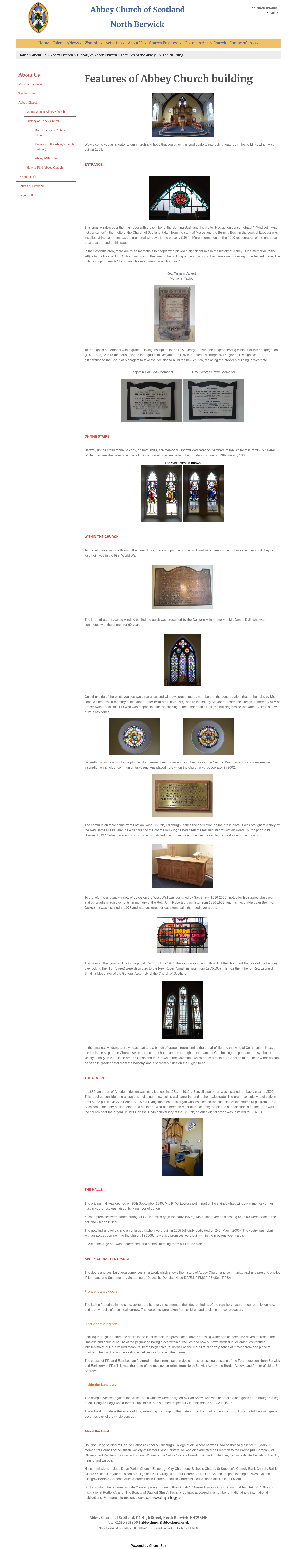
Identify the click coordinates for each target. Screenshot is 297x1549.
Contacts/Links (242, 43)
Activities (114, 43)
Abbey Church (61, 55)
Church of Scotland (31, 186)
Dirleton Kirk (27, 176)
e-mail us (272, 13)
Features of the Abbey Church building (152, 55)
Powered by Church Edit (148, 1545)
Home (43, 43)
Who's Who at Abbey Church (46, 111)
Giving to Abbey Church (205, 43)
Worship (92, 43)
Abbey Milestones (47, 158)
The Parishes (26, 93)
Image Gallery (27, 195)
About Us (135, 43)
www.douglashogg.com (167, 1498)
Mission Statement (30, 84)
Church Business (164, 43)
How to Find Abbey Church (45, 167)
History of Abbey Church (97, 55)
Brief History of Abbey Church (50, 132)
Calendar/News (65, 43)
